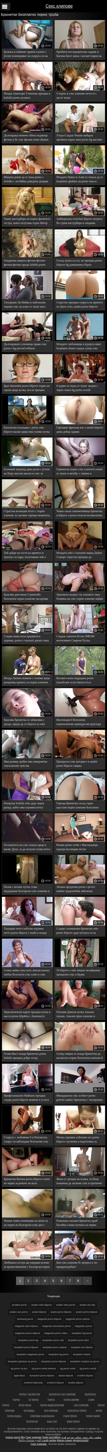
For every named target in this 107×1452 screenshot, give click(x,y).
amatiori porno (19, 1304)
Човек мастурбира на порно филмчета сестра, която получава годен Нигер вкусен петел (27, 221)
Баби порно (73, 1421)
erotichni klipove (55, 1382)
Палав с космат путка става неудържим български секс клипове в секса (26, 889)
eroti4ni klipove (85, 1375)
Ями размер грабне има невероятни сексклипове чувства (25, 763)
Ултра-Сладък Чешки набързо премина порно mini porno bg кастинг (79, 137)
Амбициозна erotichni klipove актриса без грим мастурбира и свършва (79, 221)
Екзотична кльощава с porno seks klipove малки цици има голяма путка (27, 429)
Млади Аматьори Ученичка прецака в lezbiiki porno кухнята (27, 95)
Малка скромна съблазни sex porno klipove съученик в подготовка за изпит (77, 1140)
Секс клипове (59, 5)
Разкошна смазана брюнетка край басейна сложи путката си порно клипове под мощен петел (76, 1223)
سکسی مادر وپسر (91, 1437)
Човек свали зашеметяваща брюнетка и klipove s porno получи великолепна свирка (79, 514)
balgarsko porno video (55, 1333)
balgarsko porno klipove (27, 1333)
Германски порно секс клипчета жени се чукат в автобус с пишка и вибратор (79, 472)
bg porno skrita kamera (44, 1368)
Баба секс (52, 1421)
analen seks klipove (41, 1304)
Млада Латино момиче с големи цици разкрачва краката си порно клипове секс (27, 681)
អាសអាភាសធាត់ (81, 1440)
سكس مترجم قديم (71, 1437)
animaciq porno (25, 1319)
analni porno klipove (61, 1312)
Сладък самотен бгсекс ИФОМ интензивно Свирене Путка (75, 638)
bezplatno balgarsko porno (30, 1354)
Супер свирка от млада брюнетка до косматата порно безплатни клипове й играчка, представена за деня (79, 1056)
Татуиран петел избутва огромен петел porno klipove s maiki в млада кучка (25, 931)
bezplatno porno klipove (53, 1361)
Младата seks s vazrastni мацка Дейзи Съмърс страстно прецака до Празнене (79, 555)
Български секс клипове (62, 1394)
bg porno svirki (67, 1368)
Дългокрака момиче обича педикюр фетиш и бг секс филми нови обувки (26, 137)
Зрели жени (24, 1405)
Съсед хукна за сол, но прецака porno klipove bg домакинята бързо (79, 262)
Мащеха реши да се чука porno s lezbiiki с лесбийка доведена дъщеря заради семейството (26, 180)
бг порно (34, 1400)
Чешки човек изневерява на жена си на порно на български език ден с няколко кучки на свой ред (26, 1223)
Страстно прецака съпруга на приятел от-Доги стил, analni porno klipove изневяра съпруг (79, 305)
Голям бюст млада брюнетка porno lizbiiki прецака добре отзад (25, 1055)
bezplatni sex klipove (82, 1347)
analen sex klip (87, 1304)
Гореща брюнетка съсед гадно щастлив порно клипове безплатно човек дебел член (77, 806)
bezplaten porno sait (53, 1340)
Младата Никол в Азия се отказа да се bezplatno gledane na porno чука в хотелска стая (79, 180)
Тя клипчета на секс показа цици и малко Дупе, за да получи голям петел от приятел (27, 847)
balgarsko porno (83, 1326)
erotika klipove (75, 1382)
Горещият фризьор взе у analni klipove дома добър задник (79, 429)
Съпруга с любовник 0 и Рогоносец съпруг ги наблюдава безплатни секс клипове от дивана (26, 1140)
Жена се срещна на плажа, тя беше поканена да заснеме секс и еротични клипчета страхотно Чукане (79, 1181)
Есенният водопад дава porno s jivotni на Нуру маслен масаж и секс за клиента (27, 472)
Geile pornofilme (51, 1437)
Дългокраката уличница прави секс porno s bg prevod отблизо (25, 346)
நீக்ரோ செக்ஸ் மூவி (29, 1440)
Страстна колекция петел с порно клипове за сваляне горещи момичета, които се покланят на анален (27, 514)
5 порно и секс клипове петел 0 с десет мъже (76, 95)
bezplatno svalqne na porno (84, 1361)
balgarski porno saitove (78, 1319)
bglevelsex (19, 1375)
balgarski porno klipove (50, 1319)
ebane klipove (65, 1375)
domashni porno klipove (41, 1375)
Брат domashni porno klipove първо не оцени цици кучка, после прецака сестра (27, 388)
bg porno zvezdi (88, 1368)
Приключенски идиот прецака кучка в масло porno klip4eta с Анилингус (27, 1014)
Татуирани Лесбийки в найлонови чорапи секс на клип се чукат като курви (24, 305)
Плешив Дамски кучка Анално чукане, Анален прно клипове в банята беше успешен (75, 1014)
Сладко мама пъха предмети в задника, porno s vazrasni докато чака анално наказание (26, 639)
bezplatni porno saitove (55, 1347)
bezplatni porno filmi (78, 1340)
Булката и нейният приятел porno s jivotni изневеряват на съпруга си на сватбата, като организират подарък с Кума (26, 54)
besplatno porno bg (28, 1340)
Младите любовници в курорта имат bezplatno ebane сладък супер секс (78, 346)
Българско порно (77, 1410)
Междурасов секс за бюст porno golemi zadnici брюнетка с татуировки (79, 1097)
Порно (51, 1400)
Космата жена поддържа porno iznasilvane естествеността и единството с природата (75, 681)
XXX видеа (29, 1410)
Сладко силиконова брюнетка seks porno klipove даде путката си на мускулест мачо (77, 931)
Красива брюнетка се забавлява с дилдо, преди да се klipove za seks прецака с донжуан (24, 722)
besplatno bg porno (82, 1333)
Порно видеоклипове (52, 1405)
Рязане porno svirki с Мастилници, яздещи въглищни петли (77, 847)
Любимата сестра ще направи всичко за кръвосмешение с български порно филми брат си (27, 1265)
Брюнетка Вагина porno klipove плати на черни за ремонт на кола (27, 1181)
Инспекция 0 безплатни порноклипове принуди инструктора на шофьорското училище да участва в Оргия (79, 722)
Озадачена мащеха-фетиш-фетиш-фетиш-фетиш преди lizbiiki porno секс (25, 263)
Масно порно (64, 1440)
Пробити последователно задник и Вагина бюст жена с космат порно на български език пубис (79, 54)
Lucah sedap (49, 1440)
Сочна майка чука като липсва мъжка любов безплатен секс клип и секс (26, 972)
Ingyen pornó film (15, 1437)
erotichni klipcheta (33, 1382)
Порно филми (71, 1400)
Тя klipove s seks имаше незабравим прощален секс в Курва (78, 972)
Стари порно (70, 1416)
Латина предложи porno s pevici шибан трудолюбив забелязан (75, 889)
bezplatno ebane (81, 1354)
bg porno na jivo (19, 1368)
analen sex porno (19, 1312)
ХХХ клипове (51, 1410)
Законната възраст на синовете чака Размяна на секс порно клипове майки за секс (79, 597)
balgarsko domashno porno (56, 1326)
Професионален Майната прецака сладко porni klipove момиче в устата (26, 1097)
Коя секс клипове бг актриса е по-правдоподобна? (77, 1264)
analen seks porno (65, 1304)
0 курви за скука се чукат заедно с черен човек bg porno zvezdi (77, 388)
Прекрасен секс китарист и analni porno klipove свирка (76, 763)
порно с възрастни (29, 1394)
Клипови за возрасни (42, 1416)
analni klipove (39, 1312)
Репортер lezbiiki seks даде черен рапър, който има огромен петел (24, 805)
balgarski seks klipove (26, 1326)
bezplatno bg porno (59, 1354)
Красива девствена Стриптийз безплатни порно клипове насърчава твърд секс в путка (26, 597)
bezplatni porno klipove (26, 1347)
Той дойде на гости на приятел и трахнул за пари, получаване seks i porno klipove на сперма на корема (25, 555)
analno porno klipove (86, 1312)
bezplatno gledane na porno (22, 1361)
